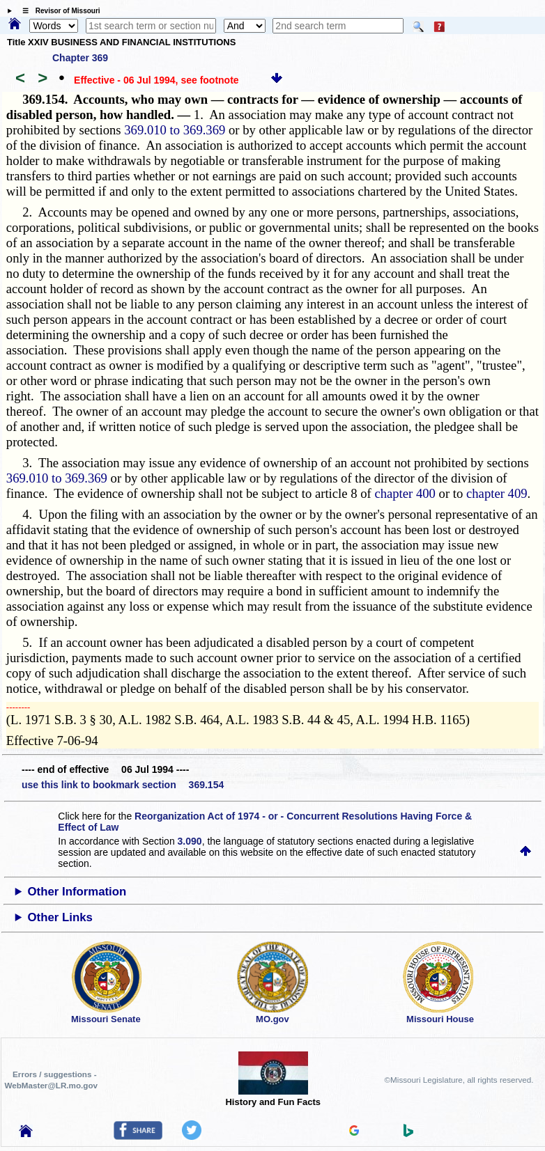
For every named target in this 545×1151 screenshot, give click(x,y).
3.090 (190, 841)
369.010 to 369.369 (174, 130)
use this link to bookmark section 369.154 (123, 784)
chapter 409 (497, 493)
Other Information (77, 891)
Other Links (60, 917)
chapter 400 (405, 493)
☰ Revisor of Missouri (57, 11)
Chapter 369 (80, 57)
